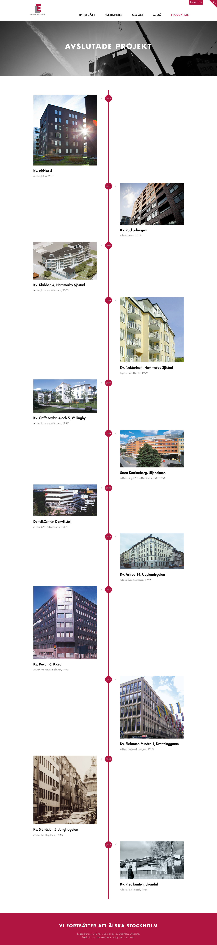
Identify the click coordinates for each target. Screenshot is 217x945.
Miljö (157, 14)
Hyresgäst (87, 14)
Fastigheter (113, 14)
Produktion (180, 14)
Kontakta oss (196, 2)
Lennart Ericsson (37, 10)
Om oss (138, 14)
